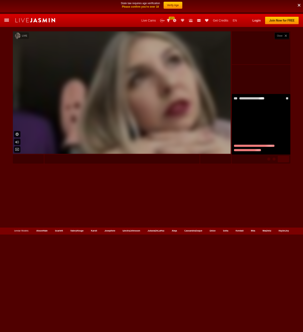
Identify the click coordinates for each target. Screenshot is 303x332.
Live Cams (148, 6)
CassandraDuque (193, 298)
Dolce (212, 298)
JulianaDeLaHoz (155, 298)
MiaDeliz (266, 298)
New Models (162, 6)
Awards (169, 6)
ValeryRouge (77, 298)
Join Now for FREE (282, 6)
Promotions (174, 6)
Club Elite (182, 6)
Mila (253, 298)
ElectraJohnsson (131, 298)
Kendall (240, 298)
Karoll (94, 298)
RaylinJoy (284, 298)
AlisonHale (42, 298)
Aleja (174, 298)
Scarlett (59, 298)
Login (256, 6)
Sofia (225, 298)
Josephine (110, 298)
